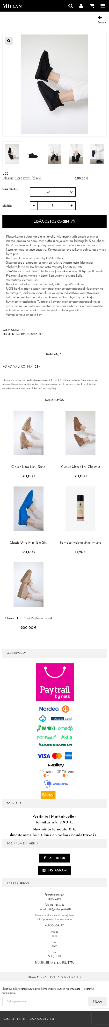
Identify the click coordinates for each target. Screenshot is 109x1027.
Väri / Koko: (10, 189)
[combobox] (52, 192)
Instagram (55, 870)
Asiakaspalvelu (42, 1019)
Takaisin (102, 19)
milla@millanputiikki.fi (59, 909)
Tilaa (97, 1001)
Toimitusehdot (13, 1019)
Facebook (54, 858)
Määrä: (7, 205)
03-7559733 (57, 904)
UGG (5, 173)
